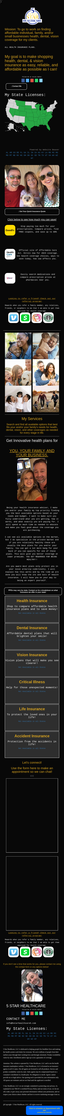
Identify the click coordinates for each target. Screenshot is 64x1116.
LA (46, 152)
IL (28, 152)
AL (7, 152)
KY (43, 152)
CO (14, 152)
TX (43, 155)
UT (46, 155)
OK (28, 155)
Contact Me (16, 86)
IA (35, 152)
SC (32, 155)
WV (53, 155)
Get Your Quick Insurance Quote (32, 211)
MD (50, 152)
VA (50, 155)
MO (7, 155)
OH (25, 155)
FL (21, 152)
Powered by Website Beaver (44, 149)
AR (11, 152)
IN (32, 152)
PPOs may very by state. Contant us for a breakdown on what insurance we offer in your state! (33, 591)
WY (32, 158)
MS (57, 152)
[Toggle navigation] (1, 2)
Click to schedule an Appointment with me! (44, 1110)
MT (11, 155)
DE (18, 152)
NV (18, 155)
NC (21, 155)
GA (25, 152)
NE (14, 155)
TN (39, 155)
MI (53, 152)
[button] (23, 80)
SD (35, 155)
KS (39, 152)
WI (57, 155)
